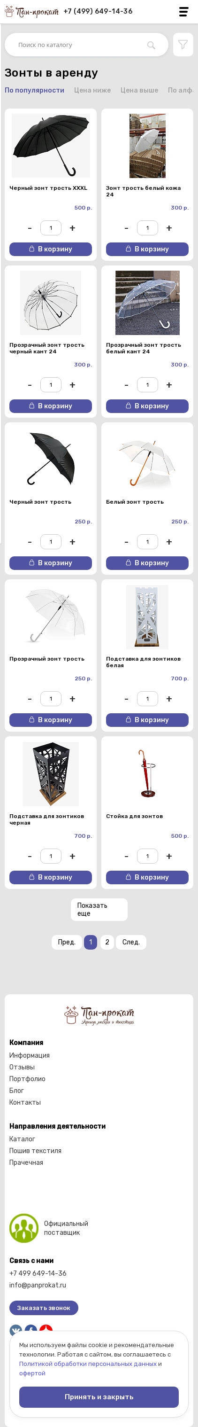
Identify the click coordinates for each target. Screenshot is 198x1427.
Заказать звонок (43, 1307)
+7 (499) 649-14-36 (97, 12)
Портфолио (27, 1079)
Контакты (25, 1103)
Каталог (22, 1139)
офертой (32, 1373)
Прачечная (26, 1163)
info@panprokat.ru (37, 1285)
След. (131, 942)
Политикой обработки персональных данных (88, 1363)
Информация (29, 1056)
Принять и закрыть (99, 1397)
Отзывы (22, 1067)
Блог (16, 1091)
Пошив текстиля (35, 1151)
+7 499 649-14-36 (38, 1274)
